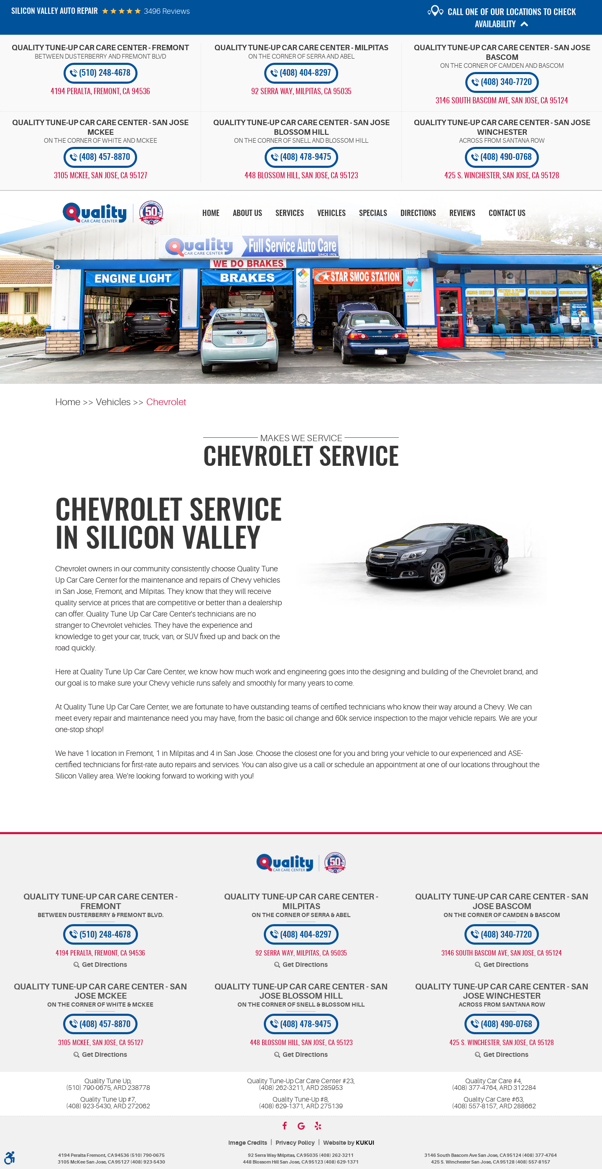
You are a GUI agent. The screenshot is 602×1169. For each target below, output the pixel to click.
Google (301, 1126)
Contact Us (507, 214)
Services (289, 214)
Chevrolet (166, 402)
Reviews (462, 214)
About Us (247, 214)
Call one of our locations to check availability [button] (512, 18)
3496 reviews (167, 11)
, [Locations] (100, 92)
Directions (418, 214)
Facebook (284, 1126)
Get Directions (104, 965)
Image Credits (247, 1143)
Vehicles (331, 214)
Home (210, 214)
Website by (348, 1143)
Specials (373, 214)
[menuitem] (211, 213)
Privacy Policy (295, 1143)
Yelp (317, 1126)
